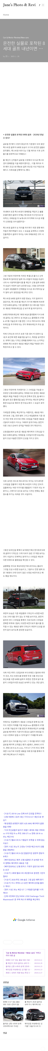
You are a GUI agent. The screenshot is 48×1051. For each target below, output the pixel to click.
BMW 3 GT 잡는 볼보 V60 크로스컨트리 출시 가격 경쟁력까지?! (18, 961)
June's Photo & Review (21, 5)
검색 (37, 5)
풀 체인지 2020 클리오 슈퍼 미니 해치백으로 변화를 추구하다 (18, 964)
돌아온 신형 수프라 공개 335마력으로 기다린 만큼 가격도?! (18, 967)
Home (6, 14)
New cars (30, 952)
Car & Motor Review (15, 952)
